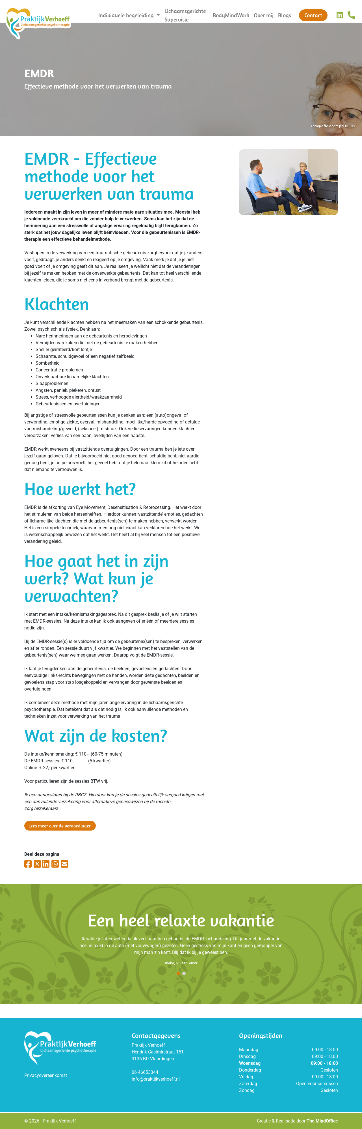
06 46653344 (145, 1072)
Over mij (264, 15)
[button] (178, 973)
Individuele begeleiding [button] (126, 15)
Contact (313, 15)
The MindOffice (322, 1121)
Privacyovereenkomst (45, 1075)
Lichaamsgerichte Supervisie (185, 15)
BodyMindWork (231, 15)
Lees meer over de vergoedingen (60, 826)
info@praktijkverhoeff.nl (156, 1079)
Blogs (284, 15)
